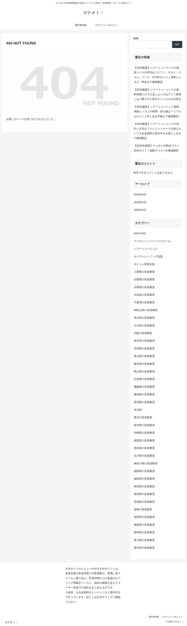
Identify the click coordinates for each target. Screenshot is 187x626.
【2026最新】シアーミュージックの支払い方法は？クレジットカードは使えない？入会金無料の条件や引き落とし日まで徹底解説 (157, 131)
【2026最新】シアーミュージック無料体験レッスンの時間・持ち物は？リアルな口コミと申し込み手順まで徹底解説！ (157, 111)
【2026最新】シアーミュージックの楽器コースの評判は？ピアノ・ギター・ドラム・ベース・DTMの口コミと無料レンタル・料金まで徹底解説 (158, 74)
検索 (135, 38)
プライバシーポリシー (172, 617)
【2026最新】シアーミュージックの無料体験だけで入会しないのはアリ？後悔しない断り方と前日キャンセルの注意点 (157, 94)
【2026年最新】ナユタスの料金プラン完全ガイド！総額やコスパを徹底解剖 (156, 148)
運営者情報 (154, 617)
